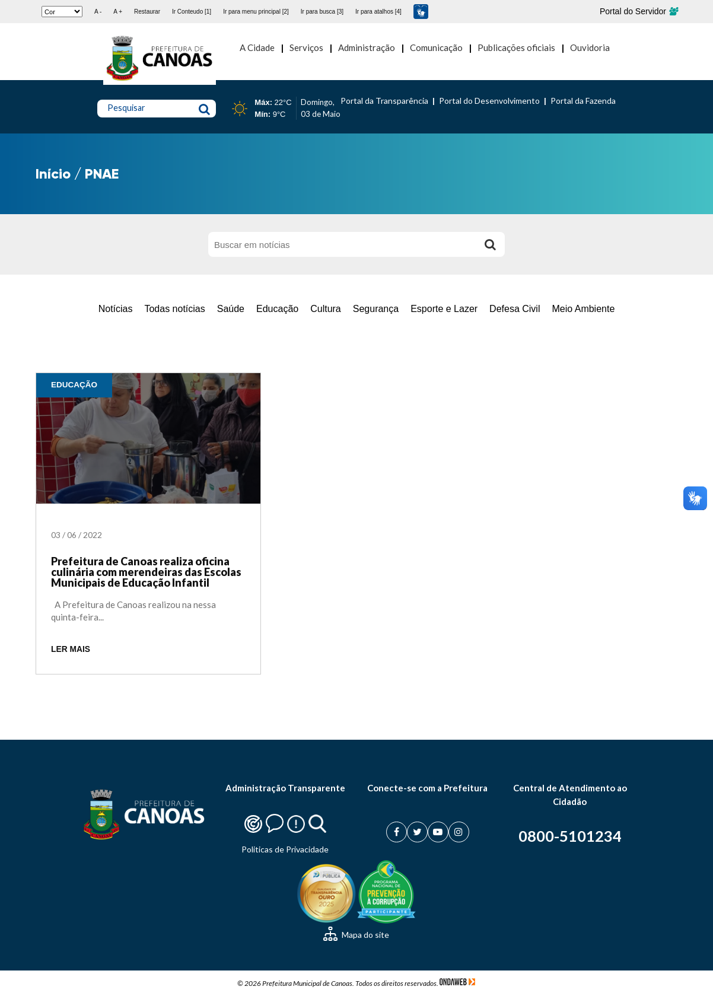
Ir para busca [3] (322, 11)
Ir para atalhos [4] (378, 11)
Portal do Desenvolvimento (489, 101)
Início (53, 173)
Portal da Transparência (384, 101)
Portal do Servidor (638, 11)
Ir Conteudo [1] (191, 11)
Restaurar (147, 11)
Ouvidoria (590, 47)
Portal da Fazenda (583, 101)
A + (117, 11)
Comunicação (436, 47)
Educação (277, 309)
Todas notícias (174, 309)
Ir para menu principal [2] (256, 11)
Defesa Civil (514, 309)
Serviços (306, 47)
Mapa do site (356, 935)
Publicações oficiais (516, 47)
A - (97, 11)
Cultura (325, 309)
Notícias (115, 309)
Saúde (230, 309)
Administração (366, 47)
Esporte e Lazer (444, 309)
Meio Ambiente (583, 309)
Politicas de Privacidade (285, 849)
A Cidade (257, 47)
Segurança (376, 309)
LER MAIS (70, 649)
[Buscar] (490, 244)
